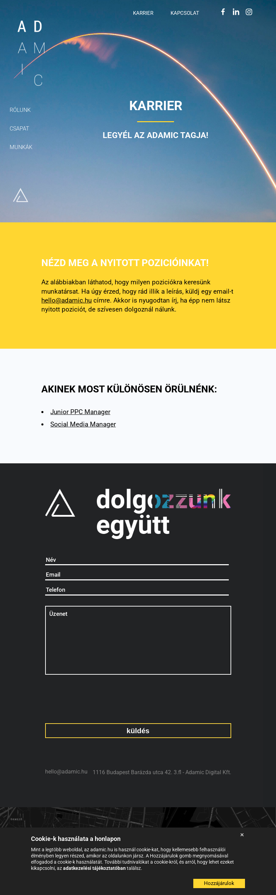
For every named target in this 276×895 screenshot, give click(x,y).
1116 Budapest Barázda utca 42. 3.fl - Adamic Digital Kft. (162, 772)
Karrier (143, 13)
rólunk (20, 110)
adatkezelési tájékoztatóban (95, 868)
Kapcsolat (185, 13)
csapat (19, 128)
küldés (138, 731)
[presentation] (82, 695)
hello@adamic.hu (66, 300)
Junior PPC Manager (80, 412)
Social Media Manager (83, 424)
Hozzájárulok (219, 883)
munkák (21, 147)
